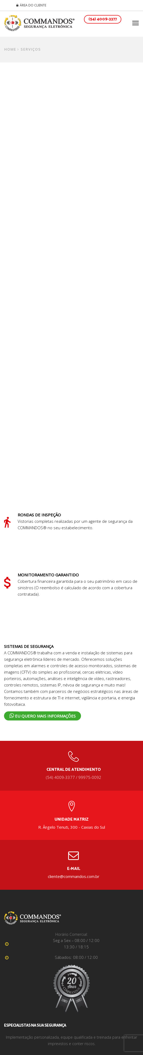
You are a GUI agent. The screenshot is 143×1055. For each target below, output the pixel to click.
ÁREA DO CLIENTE (33, 5)
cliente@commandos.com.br (73, 876)
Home (10, 49)
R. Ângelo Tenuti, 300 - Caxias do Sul (71, 827)
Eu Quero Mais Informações (42, 716)
